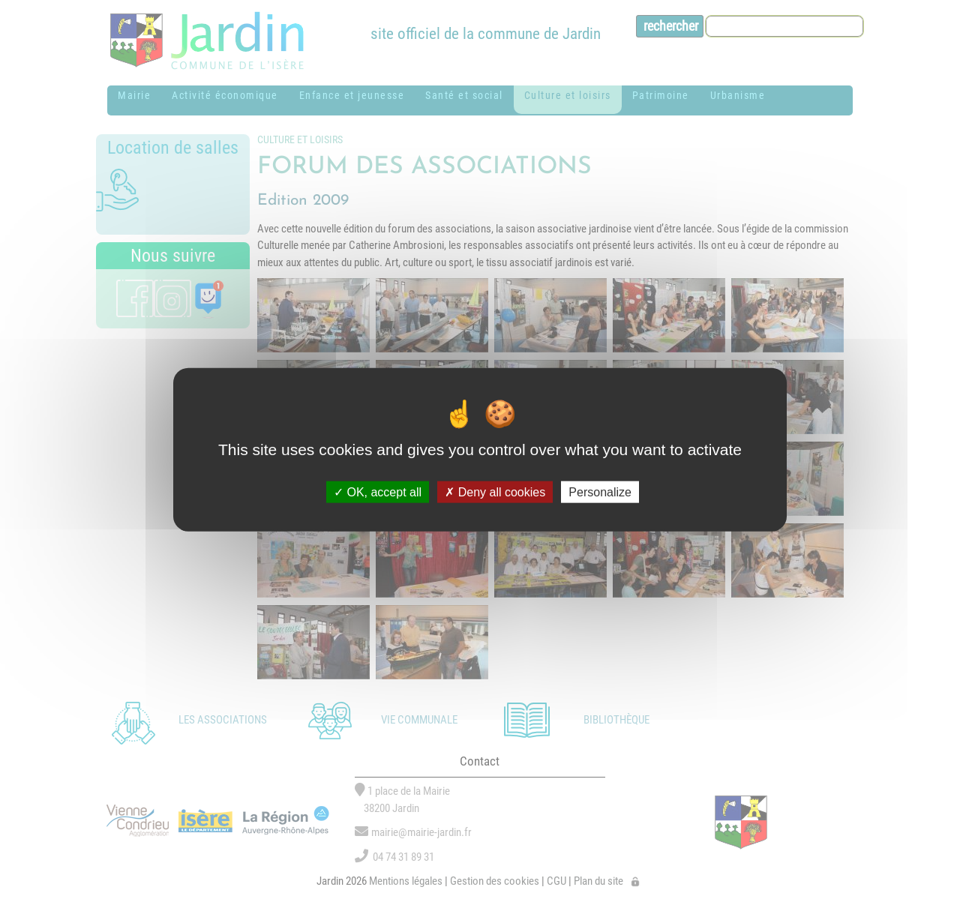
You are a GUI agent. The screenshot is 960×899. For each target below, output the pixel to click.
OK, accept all (378, 492)
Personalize (600, 492)
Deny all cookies (495, 492)
